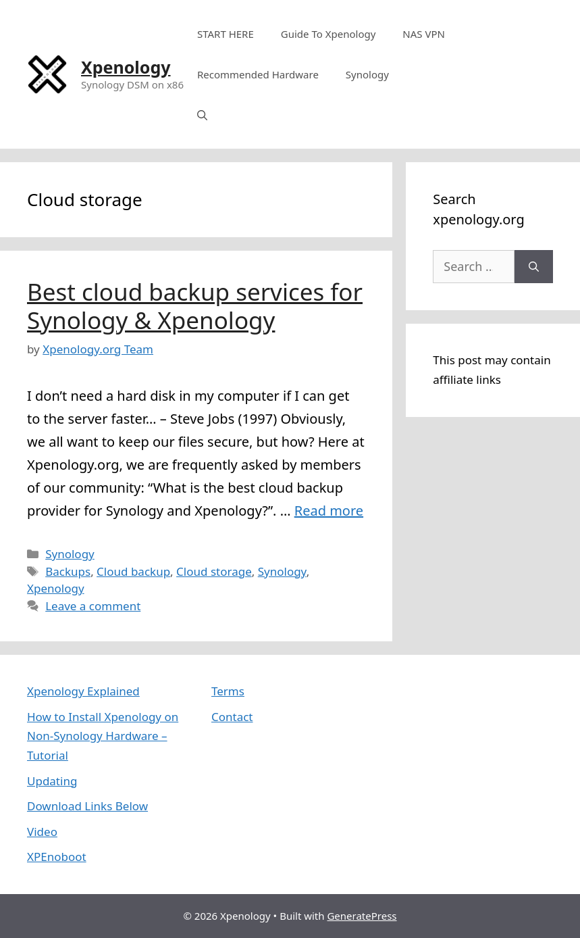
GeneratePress (361, 915)
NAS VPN (423, 34)
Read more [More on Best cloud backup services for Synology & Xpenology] (328, 510)
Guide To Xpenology (328, 34)
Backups (67, 571)
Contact (232, 716)
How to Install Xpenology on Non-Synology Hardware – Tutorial (102, 736)
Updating (52, 781)
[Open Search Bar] (202, 115)
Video (42, 831)
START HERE (225, 34)
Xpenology (126, 66)
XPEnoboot (56, 856)
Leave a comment (92, 606)
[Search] (534, 266)
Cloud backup (133, 571)
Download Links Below (87, 806)
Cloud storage (214, 571)
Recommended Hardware (258, 74)
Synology (367, 74)
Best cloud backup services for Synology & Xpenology (195, 306)
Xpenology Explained (83, 691)
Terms (227, 691)
